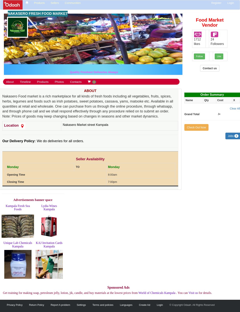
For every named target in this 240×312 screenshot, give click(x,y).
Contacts (75, 81)
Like (219, 56)
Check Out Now (196, 127)
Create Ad (144, 304)
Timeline (25, 81)
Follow (199, 56)
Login (230, 2)
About (10, 81)
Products (42, 81)
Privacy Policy (15, 304)
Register (216, 2)
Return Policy (36, 304)
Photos (59, 81)
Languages (126, 304)
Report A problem (60, 304)
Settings (81, 304)
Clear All (235, 108)
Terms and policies (102, 304)
